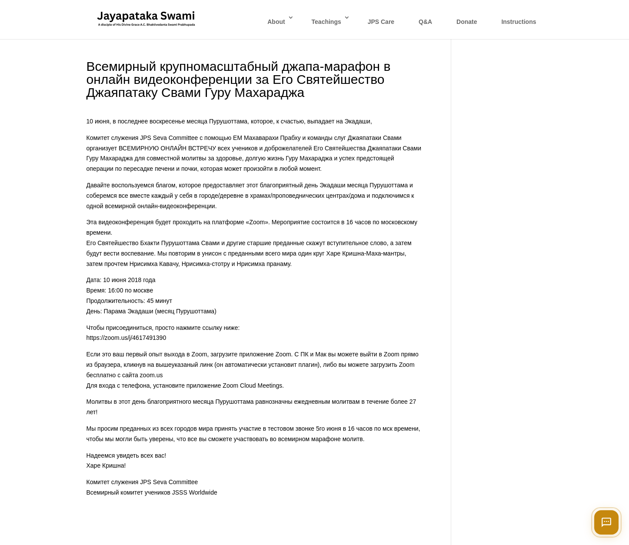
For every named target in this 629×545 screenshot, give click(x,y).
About (276, 21)
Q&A (425, 21)
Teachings (326, 21)
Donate (466, 21)
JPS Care (381, 21)
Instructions (518, 21)
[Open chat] (606, 522)
